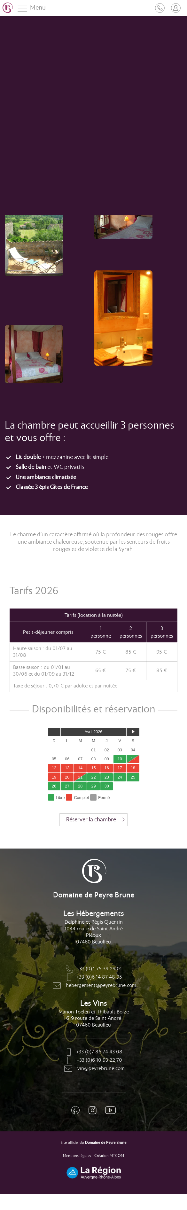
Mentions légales (77, 1155)
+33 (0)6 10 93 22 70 (93, 1061)
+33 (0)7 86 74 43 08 (93, 1052)
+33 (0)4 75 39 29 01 (93, 969)
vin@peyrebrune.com (93, 1069)
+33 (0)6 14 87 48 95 (93, 977)
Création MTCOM (109, 1155)
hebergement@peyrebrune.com (93, 986)
